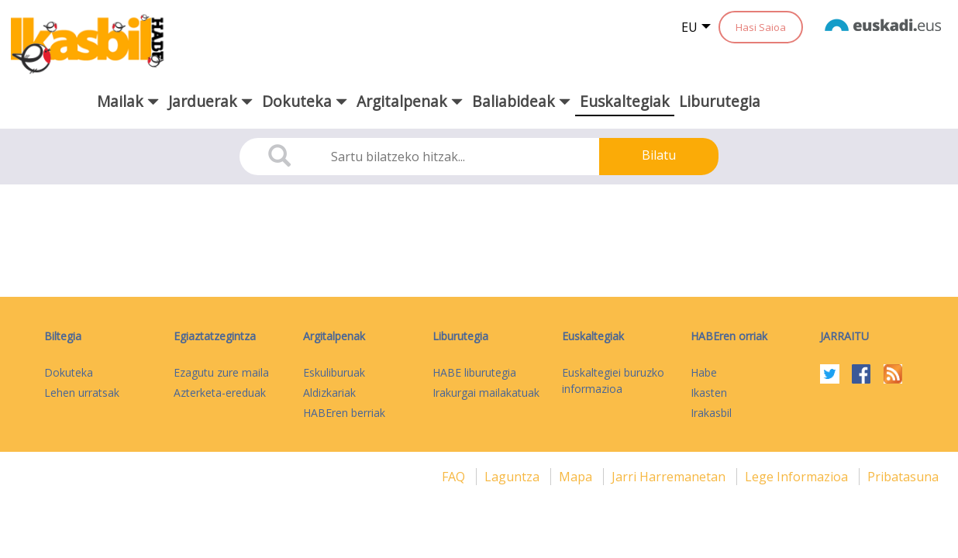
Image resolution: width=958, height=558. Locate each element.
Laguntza (513, 476)
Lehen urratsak (81, 392)
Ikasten (709, 392)
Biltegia (62, 336)
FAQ (455, 476)
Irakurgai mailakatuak (485, 392)
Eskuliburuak (334, 372)
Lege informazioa (798, 476)
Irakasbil (711, 412)
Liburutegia (719, 101)
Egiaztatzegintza (215, 336)
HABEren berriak (344, 412)
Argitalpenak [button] (410, 101)
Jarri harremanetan (670, 476)
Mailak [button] (128, 101)
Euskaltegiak (625, 101)
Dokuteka (68, 372)
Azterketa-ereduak (220, 392)
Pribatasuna (903, 476)
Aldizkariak (329, 392)
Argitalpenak (334, 336)
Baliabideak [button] (521, 101)
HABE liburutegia (474, 372)
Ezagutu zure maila (221, 372)
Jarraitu (844, 336)
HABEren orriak (729, 336)
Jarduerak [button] (210, 101)
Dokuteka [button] (304, 101)
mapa (577, 476)
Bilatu (659, 155)
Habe (704, 372)
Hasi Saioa (761, 27)
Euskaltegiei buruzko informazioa (613, 380)
